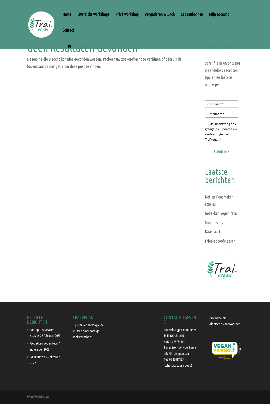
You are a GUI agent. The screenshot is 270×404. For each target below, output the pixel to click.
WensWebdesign (38, 397)
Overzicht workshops (93, 15)
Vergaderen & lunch (160, 15)
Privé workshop (127, 15)
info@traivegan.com (177, 353)
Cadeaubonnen (192, 15)
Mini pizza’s (214, 222)
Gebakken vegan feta (221, 213)
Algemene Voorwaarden (224, 324)
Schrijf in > (221, 152)
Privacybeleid (218, 318)
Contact (68, 30)
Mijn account (219, 15)
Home (66, 15)
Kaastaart (212, 231)
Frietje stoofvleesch (220, 241)
